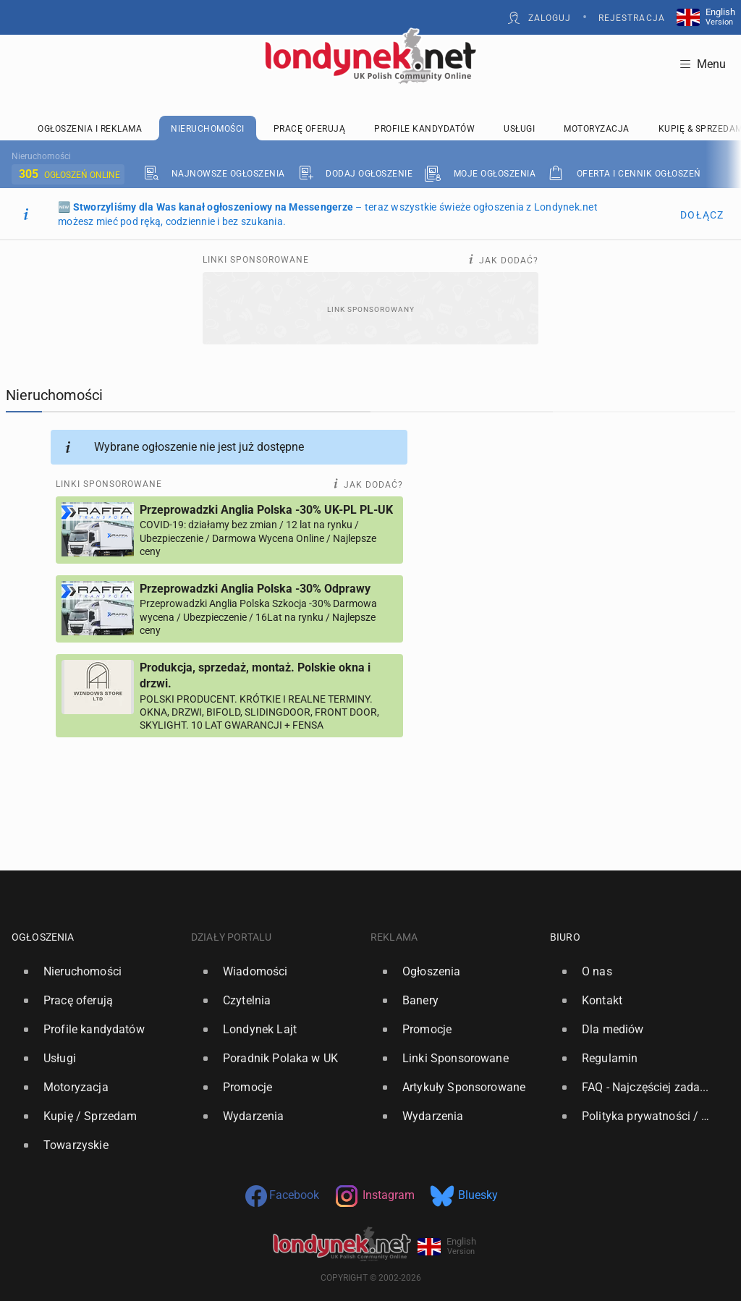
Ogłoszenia (43, 937)
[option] (95, 971)
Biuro (565, 937)
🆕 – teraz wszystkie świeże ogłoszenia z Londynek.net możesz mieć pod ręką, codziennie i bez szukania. (328, 214)
